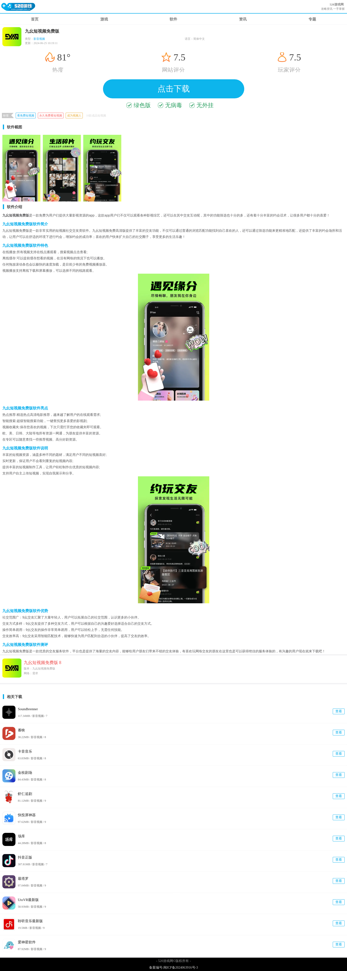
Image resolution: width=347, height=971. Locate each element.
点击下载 (173, 88)
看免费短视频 (25, 115)
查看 (338, 711)
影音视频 (39, 38)
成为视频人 (74, 115)
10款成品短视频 (96, 115)
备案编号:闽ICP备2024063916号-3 (173, 967)
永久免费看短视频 (50, 115)
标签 (6, 115)
